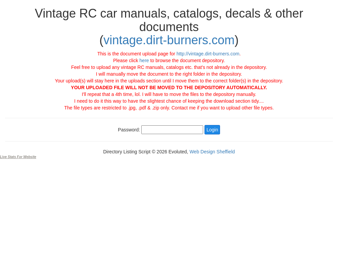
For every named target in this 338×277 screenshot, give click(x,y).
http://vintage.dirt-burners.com (207, 53)
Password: (129, 129)
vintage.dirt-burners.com (169, 40)
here (144, 60)
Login (212, 129)
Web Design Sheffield (212, 151)
